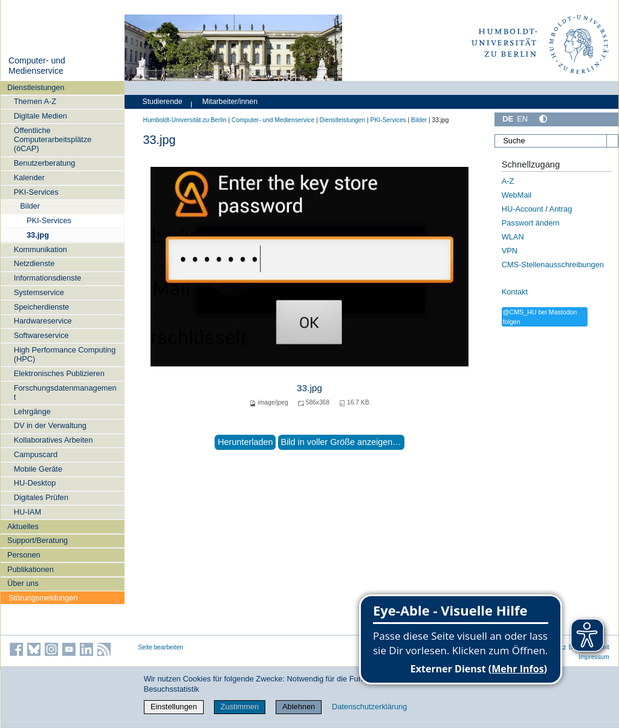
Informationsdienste (48, 277)
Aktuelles (23, 526)
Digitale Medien (40, 115)
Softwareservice (41, 335)
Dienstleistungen (36, 87)
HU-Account (522, 208)
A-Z (508, 181)
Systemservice (39, 292)
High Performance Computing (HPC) (65, 354)
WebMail (517, 195)
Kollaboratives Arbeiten (53, 439)
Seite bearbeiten (161, 647)
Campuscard (36, 454)
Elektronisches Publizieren (59, 373)
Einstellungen (174, 706)
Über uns (23, 583)
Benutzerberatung (45, 162)
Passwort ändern (531, 222)
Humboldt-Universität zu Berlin (185, 120)
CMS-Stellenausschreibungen (553, 264)
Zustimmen (240, 706)
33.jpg (38, 234)
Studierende (163, 101)
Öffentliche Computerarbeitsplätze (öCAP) (53, 140)
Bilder (30, 205)
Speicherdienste (42, 306)
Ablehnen (298, 706)
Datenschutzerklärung (369, 706)
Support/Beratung (37, 540)
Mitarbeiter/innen (230, 101)
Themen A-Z (35, 101)
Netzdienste (34, 263)
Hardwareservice (43, 320)
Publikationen (30, 569)
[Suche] (556, 141)
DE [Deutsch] (507, 118)
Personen (24, 554)
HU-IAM (28, 511)
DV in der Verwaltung (50, 425)
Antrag (560, 208)
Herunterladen (245, 442)
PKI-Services (36, 192)
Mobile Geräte (38, 468)
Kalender (29, 177)
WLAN (513, 236)
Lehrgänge (32, 411)
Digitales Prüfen (41, 497)
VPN (509, 250)
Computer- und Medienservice (36, 66)
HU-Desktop (35, 482)
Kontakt (515, 291)
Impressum (593, 657)
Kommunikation (40, 249)
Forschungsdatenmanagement (65, 392)
